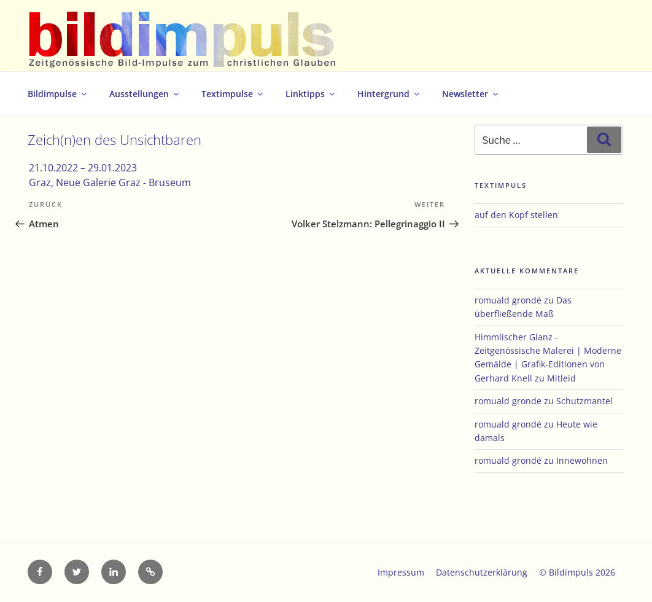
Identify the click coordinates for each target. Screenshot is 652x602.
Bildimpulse (58, 94)
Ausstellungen (144, 94)
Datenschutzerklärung (481, 572)
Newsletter (471, 94)
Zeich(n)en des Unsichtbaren (114, 139)
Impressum (401, 572)
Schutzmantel (584, 401)
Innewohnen (582, 460)
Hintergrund (389, 94)
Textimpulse (233, 94)
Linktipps (310, 94)
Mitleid (561, 378)
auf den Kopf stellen (516, 215)
